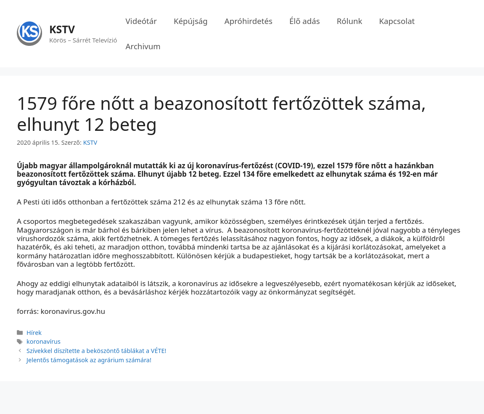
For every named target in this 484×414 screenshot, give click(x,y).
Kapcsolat (397, 21)
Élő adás (304, 21)
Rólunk (349, 21)
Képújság (191, 21)
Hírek (34, 333)
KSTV (62, 29)
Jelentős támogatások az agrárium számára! (88, 360)
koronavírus (43, 341)
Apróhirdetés (248, 21)
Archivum (143, 46)
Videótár (141, 21)
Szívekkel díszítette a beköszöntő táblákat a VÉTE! (96, 351)
